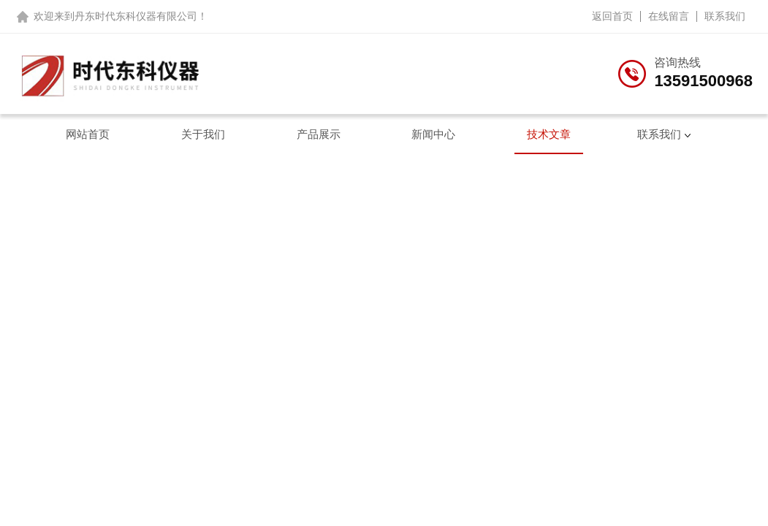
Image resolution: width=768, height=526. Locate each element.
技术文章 (549, 134)
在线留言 (668, 16)
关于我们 (203, 134)
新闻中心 (433, 134)
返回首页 (612, 16)
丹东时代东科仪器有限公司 (136, 16)
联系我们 (724, 16)
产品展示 (319, 134)
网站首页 (88, 134)
